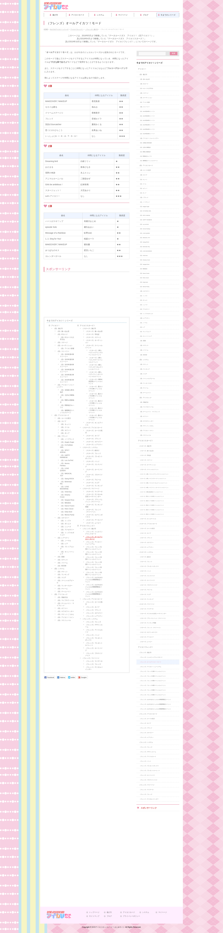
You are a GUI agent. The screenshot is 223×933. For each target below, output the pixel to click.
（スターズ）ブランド (93, 439)
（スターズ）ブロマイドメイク (94, 476)
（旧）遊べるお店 (63, 331)
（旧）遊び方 (58, 328)
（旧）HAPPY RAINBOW (65, 456)
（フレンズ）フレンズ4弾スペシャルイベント (93, 563)
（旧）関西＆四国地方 (67, 401)
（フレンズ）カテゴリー (94, 613)
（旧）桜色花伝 (65, 503)
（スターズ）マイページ (90, 488)
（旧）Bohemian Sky (66, 483)
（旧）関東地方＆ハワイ (67, 406)
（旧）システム (58, 568)
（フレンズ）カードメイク (94, 649)
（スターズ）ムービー (93, 523)
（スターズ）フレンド (93, 453)
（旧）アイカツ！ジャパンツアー (65, 386)
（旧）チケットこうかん (65, 614)
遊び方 (109, 912)
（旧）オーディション (64, 345)
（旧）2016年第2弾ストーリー (67, 376)
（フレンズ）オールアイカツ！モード (94, 538)
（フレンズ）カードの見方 (94, 603)
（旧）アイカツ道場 (67, 348)
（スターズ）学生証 (92, 334)
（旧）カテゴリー (63, 518)
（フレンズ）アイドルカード (94, 631)
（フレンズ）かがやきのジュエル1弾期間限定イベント (94, 580)
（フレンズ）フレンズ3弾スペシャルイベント (93, 558)
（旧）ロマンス (62, 560)
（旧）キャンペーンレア (67, 553)
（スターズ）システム (90, 447)
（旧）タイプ (61, 421)
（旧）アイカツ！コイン (65, 617)
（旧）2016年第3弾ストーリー (67, 381)
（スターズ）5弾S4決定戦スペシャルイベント (96, 382)
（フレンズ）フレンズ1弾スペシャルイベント (93, 548)
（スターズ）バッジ (92, 461)
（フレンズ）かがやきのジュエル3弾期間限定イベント (94, 594)
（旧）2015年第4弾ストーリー (67, 355)
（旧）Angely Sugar (67, 442)
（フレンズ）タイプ (92, 607)
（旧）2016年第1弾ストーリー (67, 371)
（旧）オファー (62, 608)
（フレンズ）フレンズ (93, 622)
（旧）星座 (61, 557)
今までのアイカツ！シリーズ (60, 320)
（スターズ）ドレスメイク (94, 465)
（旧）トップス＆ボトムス (67, 534)
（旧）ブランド (62, 436)
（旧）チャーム (62, 588)
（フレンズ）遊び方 (89, 528)
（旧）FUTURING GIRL (66, 446)
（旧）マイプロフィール (65, 600)
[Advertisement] (66, 295)
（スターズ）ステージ (93, 337)
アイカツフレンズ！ (87, 526)
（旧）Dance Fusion (67, 506)
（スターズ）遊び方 (89, 328)
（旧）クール (64, 427)
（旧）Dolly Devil (66, 512)
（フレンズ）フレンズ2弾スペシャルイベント (93, 553)
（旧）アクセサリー (67, 529)
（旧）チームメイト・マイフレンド (65, 604)
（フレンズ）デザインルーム (94, 626)
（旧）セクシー (65, 430)
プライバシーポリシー (131, 916)
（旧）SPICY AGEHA (64, 451)
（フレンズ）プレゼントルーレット (94, 644)
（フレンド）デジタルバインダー (94, 668)
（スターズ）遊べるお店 (94, 331)
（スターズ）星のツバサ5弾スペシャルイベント (96, 418)
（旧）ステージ (62, 342)
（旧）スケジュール (64, 620)
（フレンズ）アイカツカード (92, 599)
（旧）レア (64, 543)
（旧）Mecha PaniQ (67, 515)
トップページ (94, 912)
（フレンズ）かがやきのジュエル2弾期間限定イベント (94, 587)
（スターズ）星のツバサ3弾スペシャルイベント (96, 403)
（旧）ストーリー (63, 351)
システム (145, 912)
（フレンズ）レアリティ (94, 616)
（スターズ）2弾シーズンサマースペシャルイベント (96, 360)
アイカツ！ (55, 326)
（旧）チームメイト (64, 591)
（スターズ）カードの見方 (94, 432)
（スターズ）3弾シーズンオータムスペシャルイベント (96, 367)
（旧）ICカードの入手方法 (67, 338)
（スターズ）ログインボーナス (94, 516)
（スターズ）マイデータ (94, 491)
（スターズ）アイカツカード (92, 427)
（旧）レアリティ (63, 538)
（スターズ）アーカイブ (94, 520)
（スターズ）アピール (93, 479)
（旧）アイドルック (60, 594)
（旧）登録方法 (62, 597)
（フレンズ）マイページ (90, 658)
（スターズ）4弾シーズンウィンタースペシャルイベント (96, 374)
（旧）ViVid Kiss (66, 492)
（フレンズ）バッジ (92, 635)
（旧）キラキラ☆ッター (65, 611)
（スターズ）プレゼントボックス (94, 457)
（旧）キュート (65, 424)
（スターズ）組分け (92, 450)
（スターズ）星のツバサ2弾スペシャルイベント (96, 396)
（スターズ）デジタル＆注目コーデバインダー (94, 495)
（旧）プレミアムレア (67, 548)
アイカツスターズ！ (87, 326)
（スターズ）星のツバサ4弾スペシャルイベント (96, 410)
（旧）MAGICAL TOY (66, 474)
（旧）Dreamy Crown (65, 496)
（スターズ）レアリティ (94, 444)
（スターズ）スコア (92, 482)
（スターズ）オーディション (94, 341)
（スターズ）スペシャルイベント (94, 346)
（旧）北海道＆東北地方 (67, 391)
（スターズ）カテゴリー (94, 442)
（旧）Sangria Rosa (67, 500)
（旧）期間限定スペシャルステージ (67, 411)
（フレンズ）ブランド (93, 610)
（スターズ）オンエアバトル (94, 424)
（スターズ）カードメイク (94, 470)
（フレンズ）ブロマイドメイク (94, 654)
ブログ (109, 916)
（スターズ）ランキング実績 (94, 506)
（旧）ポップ (64, 433)
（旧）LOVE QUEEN (64, 469)
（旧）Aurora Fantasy (64, 464)
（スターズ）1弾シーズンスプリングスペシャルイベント (96, 353)
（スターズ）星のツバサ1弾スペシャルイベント (96, 389)
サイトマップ (94, 916)
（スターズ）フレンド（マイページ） (93, 511)
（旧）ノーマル (65, 540)
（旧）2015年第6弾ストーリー (67, 366)
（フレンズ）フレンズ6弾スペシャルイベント (93, 573)
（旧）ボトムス (65, 523)
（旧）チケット (62, 571)
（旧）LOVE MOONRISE (64, 488)
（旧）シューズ (65, 526)
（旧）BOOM (61, 566)
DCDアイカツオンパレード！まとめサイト (108, 927)
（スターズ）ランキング (94, 485)
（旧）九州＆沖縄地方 (67, 396)
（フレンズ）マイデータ (94, 661)
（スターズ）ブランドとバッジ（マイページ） (94, 500)
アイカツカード (129, 912)
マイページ (162, 912)
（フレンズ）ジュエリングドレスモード (94, 533)
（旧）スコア (61, 577)
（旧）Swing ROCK (67, 478)
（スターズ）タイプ (92, 436)
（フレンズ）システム (90, 619)
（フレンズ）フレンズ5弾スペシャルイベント (93, 568)
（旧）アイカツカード (61, 415)
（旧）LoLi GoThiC (67, 460)
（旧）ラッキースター (64, 585)
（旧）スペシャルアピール (65, 581)
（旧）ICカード (62, 334)
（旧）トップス (65, 520)
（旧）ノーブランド (67, 439)
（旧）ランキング (63, 574)
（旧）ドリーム (62, 563)
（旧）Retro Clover (67, 509)
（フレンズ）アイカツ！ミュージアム (94, 543)
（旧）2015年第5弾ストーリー (67, 360)
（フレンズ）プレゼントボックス (94, 639)
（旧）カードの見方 (64, 418)
